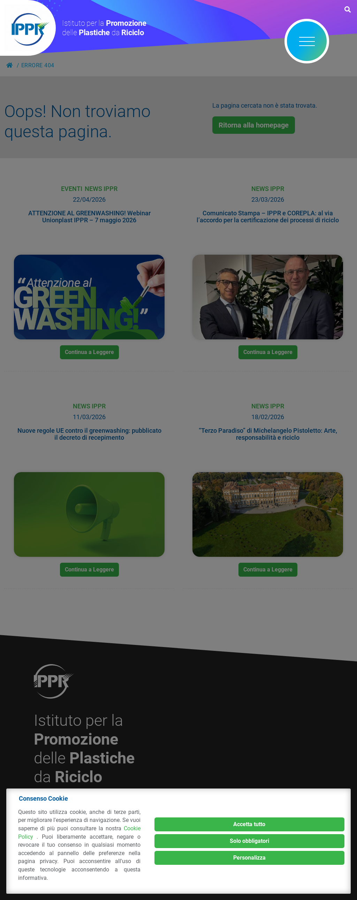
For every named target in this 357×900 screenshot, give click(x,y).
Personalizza (249, 857)
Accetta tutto (249, 824)
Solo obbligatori (249, 841)
